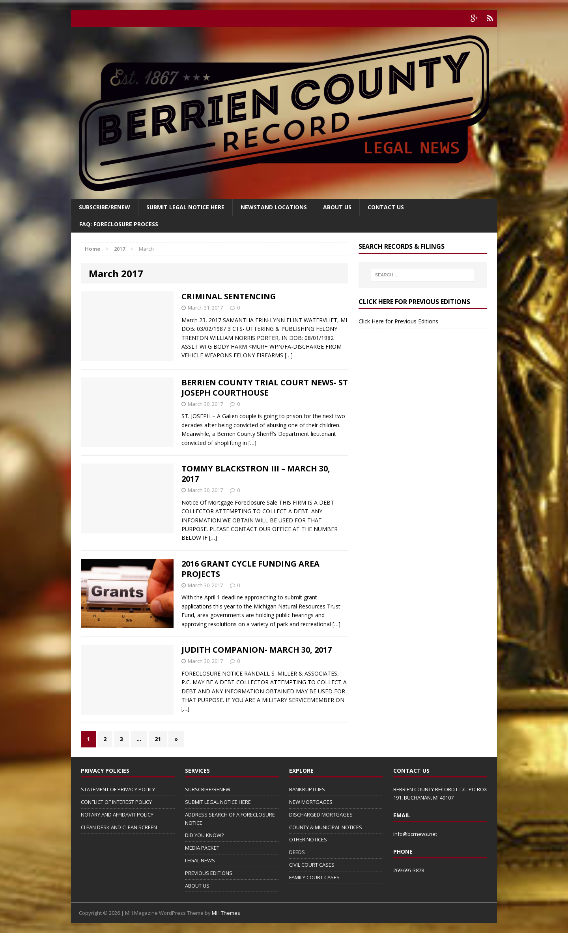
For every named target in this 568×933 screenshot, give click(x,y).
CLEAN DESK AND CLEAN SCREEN (119, 827)
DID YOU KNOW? (204, 835)
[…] (289, 355)
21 (158, 739)
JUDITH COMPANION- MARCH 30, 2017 (256, 649)
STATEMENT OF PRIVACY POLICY (118, 789)
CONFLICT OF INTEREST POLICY (116, 801)
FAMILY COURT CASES (314, 877)
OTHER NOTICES (308, 839)
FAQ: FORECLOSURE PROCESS (118, 224)
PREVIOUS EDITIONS (208, 873)
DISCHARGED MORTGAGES (321, 814)
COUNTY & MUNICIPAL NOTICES (325, 827)
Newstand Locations (274, 207)
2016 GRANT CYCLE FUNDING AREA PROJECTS (250, 568)
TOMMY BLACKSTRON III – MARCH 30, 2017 (255, 473)
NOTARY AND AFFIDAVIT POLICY (117, 814)
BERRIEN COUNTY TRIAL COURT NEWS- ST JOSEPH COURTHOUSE (264, 387)
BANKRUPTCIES (307, 789)
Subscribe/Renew (104, 207)
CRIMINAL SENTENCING (228, 296)
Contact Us (386, 207)
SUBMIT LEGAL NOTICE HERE (185, 207)
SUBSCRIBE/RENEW (207, 789)
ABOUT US (197, 885)
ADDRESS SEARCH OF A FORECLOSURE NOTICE (230, 818)
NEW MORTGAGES (311, 801)
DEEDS (297, 852)
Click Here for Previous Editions (398, 321)
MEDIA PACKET (202, 847)
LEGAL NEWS (200, 860)
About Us (337, 207)
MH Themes (226, 912)
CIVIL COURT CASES (311, 864)
